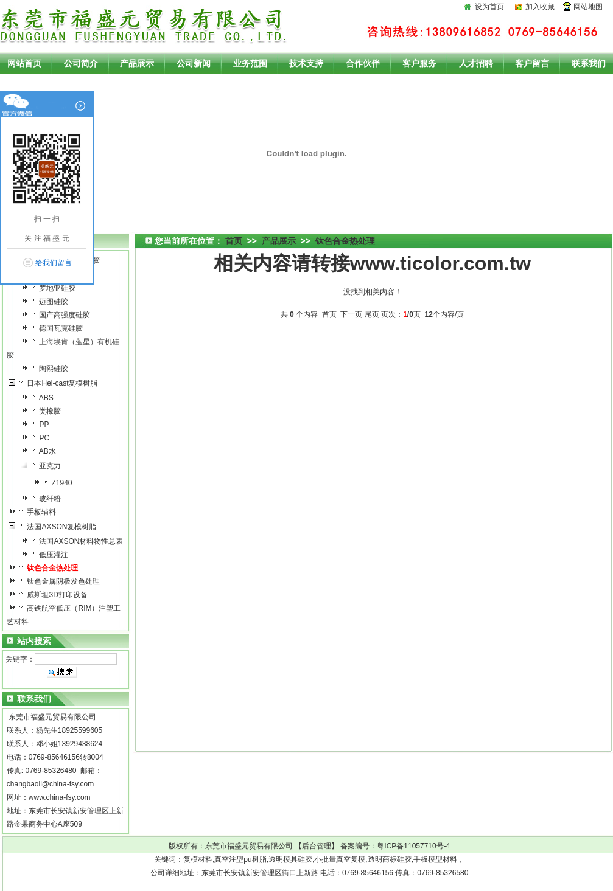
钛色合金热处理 (345, 241)
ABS (40, 397)
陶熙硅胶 (47, 368)
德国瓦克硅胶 (55, 328)
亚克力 (44, 466)
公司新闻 (194, 63)
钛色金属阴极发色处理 (57, 581)
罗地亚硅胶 (51, 288)
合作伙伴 (363, 63)
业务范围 (250, 63)
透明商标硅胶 (390, 859)
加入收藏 (540, 6)
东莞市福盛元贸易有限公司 (249, 846)
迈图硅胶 (47, 301)
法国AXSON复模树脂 (55, 526)
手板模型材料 (435, 859)
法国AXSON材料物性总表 (75, 541)
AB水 (41, 451)
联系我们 (589, 63)
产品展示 (279, 241)
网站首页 (24, 63)
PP (38, 424)
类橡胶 (44, 411)
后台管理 (316, 846)
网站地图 (588, 6)
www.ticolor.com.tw (440, 263)
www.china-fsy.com (60, 797)
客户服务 (419, 63)
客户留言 (532, 63)
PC (38, 438)
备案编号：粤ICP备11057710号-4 (395, 846)
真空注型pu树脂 (240, 859)
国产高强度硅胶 (58, 315)
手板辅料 (35, 512)
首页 (233, 241)
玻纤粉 (44, 498)
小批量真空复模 (339, 859)
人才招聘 (476, 63)
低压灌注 (47, 554)
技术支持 (306, 63)
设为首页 (489, 6)
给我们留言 (53, 262)
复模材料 (197, 859)
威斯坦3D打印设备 (51, 595)
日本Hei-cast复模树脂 (56, 383)
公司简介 (81, 63)
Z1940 (56, 483)
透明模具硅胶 (290, 859)
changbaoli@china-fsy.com (50, 784)
